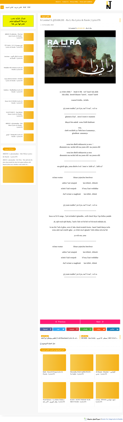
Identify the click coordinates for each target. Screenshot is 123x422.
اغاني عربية (18, 7)
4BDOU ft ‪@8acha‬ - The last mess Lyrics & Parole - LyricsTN (14, 36)
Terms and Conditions (86, 2)
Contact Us (65, 2)
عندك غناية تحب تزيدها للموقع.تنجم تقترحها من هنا (18, 21)
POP (28, 7)
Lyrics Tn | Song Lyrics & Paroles (112, 419)
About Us (58, 2)
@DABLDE (81, 28)
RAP (24, 7)
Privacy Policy (74, 2)
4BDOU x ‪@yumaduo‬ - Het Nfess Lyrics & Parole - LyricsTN (14, 125)
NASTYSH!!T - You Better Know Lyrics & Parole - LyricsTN (14, 114)
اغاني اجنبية (9, 7)
